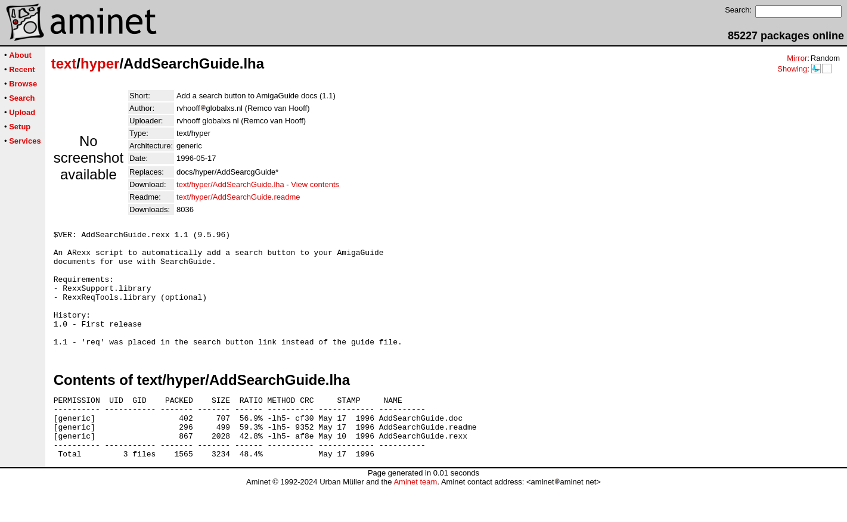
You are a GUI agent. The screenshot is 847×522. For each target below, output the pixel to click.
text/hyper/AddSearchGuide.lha (230, 184)
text (64, 63)
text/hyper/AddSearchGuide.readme (238, 196)
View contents (315, 184)
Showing (792, 68)
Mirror (797, 58)
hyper (99, 63)
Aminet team (415, 517)
